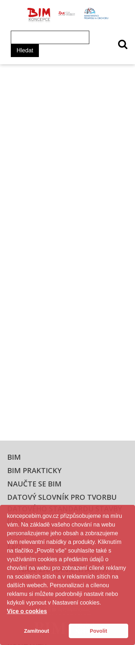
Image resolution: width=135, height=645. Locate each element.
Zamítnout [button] (36, 631)
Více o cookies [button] (27, 611)
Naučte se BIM (34, 484)
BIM (14, 457)
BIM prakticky (34, 470)
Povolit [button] (98, 631)
